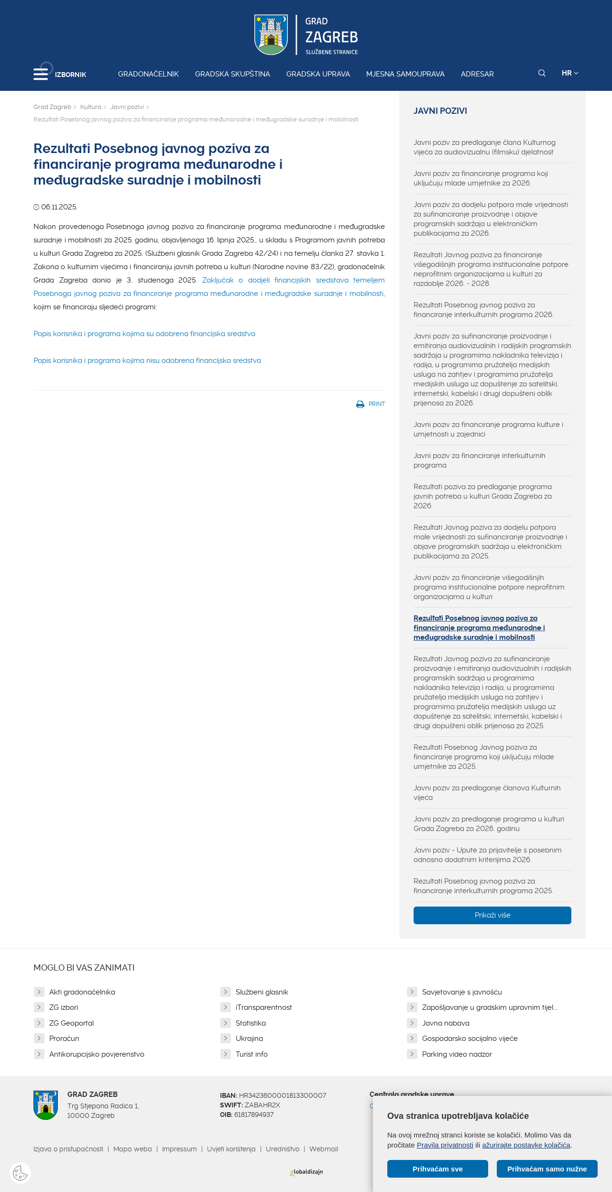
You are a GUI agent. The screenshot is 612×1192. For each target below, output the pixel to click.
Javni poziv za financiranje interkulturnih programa (480, 460)
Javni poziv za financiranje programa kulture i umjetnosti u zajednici (488, 429)
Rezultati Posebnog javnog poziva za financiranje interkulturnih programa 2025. (483, 886)
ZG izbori (63, 1007)
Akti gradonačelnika (82, 992)
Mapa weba (132, 1149)
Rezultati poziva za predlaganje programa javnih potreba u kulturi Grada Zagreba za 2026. (483, 496)
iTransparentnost (264, 1007)
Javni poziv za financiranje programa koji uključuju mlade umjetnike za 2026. (481, 178)
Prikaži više (493, 915)
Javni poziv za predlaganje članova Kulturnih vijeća (487, 793)
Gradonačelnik (148, 74)
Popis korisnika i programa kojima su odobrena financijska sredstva (144, 333)
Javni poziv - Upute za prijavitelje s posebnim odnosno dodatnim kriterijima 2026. (488, 855)
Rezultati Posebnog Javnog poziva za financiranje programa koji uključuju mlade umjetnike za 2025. (484, 757)
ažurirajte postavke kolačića (526, 1145)
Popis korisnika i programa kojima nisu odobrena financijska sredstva (147, 360)
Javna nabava (446, 1023)
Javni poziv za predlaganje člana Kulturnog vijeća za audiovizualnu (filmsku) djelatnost (485, 147)
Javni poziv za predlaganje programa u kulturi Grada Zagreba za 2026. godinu (489, 824)
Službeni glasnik (262, 992)
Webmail (323, 1149)
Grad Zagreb (52, 106)
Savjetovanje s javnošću (462, 992)
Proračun (64, 1038)
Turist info (252, 1054)
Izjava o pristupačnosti (68, 1149)
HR (570, 73)
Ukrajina (249, 1038)
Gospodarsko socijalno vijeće (470, 1038)
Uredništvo (282, 1149)
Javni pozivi (127, 106)
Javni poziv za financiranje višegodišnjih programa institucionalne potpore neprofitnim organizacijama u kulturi (489, 587)
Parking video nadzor (457, 1054)
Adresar (477, 74)
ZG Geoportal (71, 1023)
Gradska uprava (318, 74)
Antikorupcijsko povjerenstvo (96, 1054)
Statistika (251, 1023)
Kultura (90, 106)
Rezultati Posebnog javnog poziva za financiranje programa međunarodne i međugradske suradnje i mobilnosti (479, 628)
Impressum (179, 1149)
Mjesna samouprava (405, 74)
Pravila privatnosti (445, 1145)
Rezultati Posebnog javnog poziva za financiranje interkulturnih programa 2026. (484, 310)
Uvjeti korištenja (231, 1149)
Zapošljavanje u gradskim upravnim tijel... (489, 1007)
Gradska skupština (232, 74)
